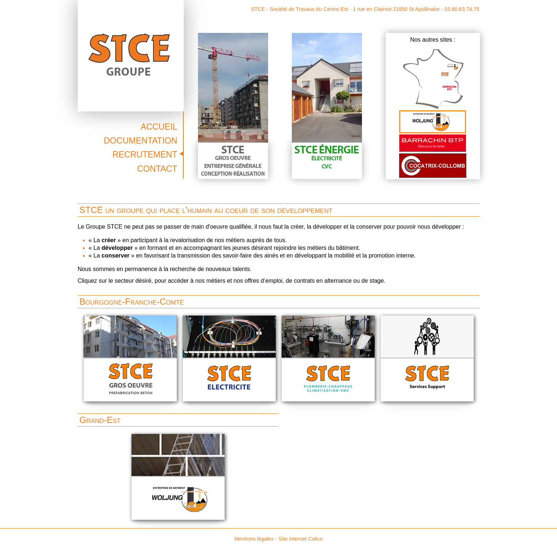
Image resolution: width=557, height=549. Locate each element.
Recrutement (145, 154)
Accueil (159, 126)
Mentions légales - (255, 539)
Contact (157, 169)
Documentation (140, 140)
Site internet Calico (301, 539)
